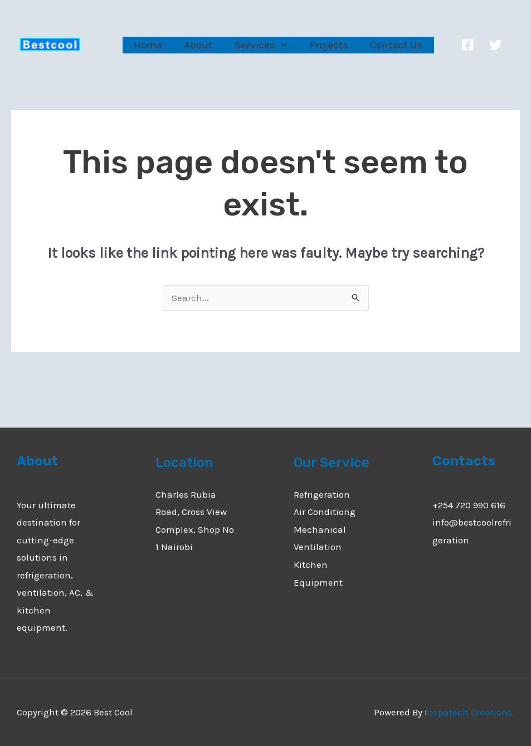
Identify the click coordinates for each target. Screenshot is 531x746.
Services (258, 45)
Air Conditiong (324, 511)
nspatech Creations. (470, 712)
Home (147, 45)
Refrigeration (322, 494)
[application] (279, 45)
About (197, 45)
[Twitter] (491, 44)
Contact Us (392, 45)
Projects (325, 45)
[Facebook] (463, 44)
